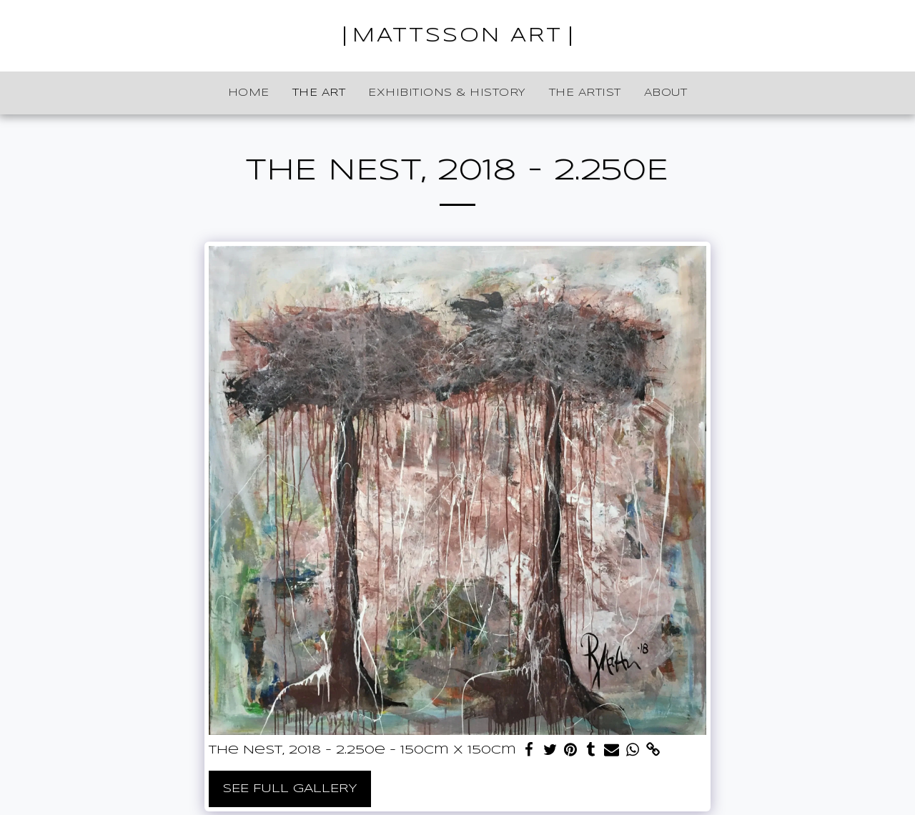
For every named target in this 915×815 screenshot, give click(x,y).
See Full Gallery (289, 788)
